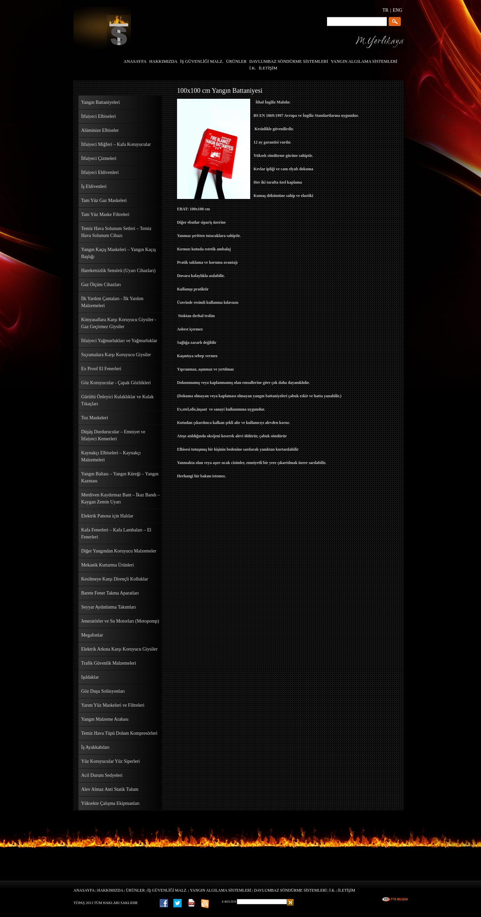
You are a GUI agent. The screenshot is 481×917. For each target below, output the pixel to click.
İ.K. (332, 890)
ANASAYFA (84, 890)
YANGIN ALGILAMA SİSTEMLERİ (221, 890)
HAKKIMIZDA (110, 890)
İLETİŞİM (346, 890)
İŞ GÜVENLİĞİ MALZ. (167, 890)
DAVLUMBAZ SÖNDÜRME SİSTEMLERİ (290, 890)
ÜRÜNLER (135, 890)
